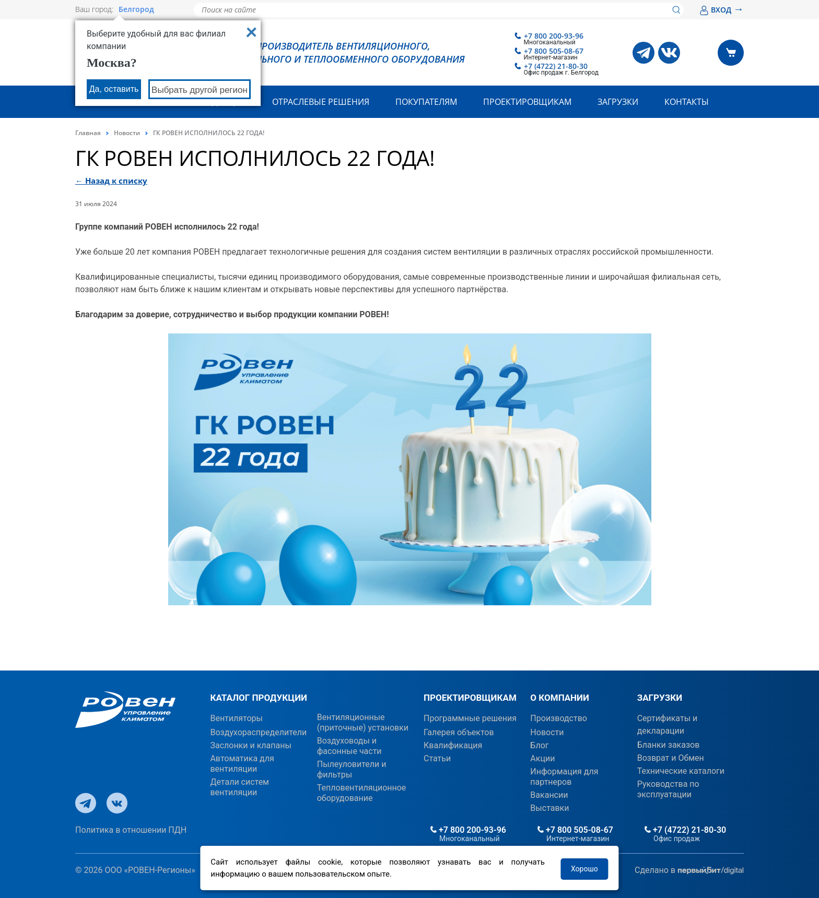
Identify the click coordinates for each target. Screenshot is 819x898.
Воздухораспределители (258, 732)
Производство (558, 718)
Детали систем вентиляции (239, 787)
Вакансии (549, 795)
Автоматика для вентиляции (242, 763)
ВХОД (721, 10)
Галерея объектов (459, 732)
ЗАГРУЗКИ (659, 697)
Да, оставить (114, 89)
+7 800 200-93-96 (553, 36)
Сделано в (689, 870)
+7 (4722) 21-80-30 (556, 66)
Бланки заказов (668, 745)
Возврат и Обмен (670, 758)
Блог (539, 745)
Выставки (549, 808)
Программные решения (470, 718)
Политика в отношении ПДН (130, 830)
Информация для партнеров (564, 777)
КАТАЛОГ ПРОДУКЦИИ (258, 697)
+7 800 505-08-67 (553, 51)
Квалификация (453, 745)
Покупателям (426, 101)
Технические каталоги (680, 771)
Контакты (686, 101)
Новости (127, 132)
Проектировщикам (527, 101)
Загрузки (618, 101)
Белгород (136, 9)
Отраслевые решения (320, 101)
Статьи (437, 758)
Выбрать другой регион (199, 90)
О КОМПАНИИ (559, 697)
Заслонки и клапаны (250, 745)
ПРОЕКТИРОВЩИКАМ (470, 697)
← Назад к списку (111, 180)
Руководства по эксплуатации (668, 789)
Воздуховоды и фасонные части (349, 746)
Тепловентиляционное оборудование (361, 793)
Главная (88, 132)
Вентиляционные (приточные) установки (362, 722)
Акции (542, 758)
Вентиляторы (236, 718)
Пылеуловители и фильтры (352, 769)
